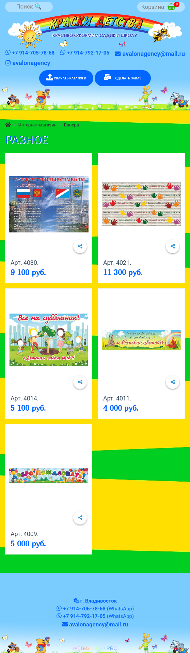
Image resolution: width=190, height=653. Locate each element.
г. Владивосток (98, 601)
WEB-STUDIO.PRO (95, 648)
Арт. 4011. (117, 398)
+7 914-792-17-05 (84, 52)
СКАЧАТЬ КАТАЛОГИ (66, 77)
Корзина (160, 6)
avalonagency (27, 62)
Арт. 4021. (117, 262)
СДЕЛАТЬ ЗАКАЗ (122, 77)
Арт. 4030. (24, 262)
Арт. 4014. (24, 398)
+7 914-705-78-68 (29, 52)
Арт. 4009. (24, 533)
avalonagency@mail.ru (150, 53)
